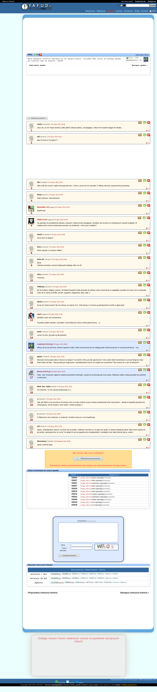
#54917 (108, 583)
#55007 (75, 579)
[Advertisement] (10, 346)
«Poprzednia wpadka (37, 66)
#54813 (84, 583)
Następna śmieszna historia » (134, 598)
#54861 (92, 583)
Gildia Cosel (42, 221)
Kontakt (144, 11)
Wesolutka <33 (43, 208)
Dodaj (137, 11)
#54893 (56, 584)
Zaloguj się (152, 1)
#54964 (84, 579)
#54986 (115, 579)
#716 (116, 588)
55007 (74, 483)
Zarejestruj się (140, 1)
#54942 (101, 579)
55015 (74, 496)
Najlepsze (101, 11)
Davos (39, 373)
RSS (153, 11)
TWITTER (70, 688)
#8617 (98, 588)
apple (39, 316)
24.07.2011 (140, 55)
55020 (74, 492)
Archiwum (128, 11)
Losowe (118, 11)
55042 (74, 502)
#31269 (107, 588)
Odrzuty (110, 11)
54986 (74, 505)
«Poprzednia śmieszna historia (42, 598)
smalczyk (41, 345)
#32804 (123, 588)
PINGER (79, 688)
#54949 (56, 579)
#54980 (66, 579)
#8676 (89, 588)
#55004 (108, 579)
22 (133, 60)
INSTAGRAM (60, 688)
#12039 (57, 588)
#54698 (75, 583)
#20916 (80, 588)
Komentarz (87, 522)
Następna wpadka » (140, 66)
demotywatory (57, 690)
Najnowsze (90, 11)
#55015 (92, 579)
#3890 (69, 588)
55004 (74, 480)
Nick (63, 550)
